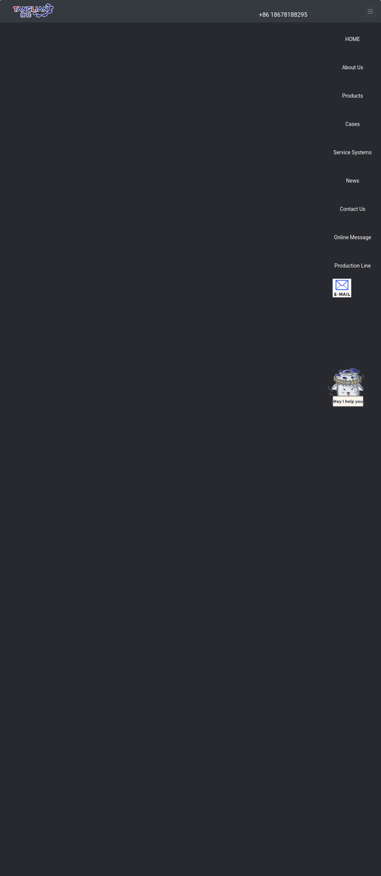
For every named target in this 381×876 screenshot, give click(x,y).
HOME (352, 39)
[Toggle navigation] (370, 11)
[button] (352, 65)
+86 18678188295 (283, 14)
